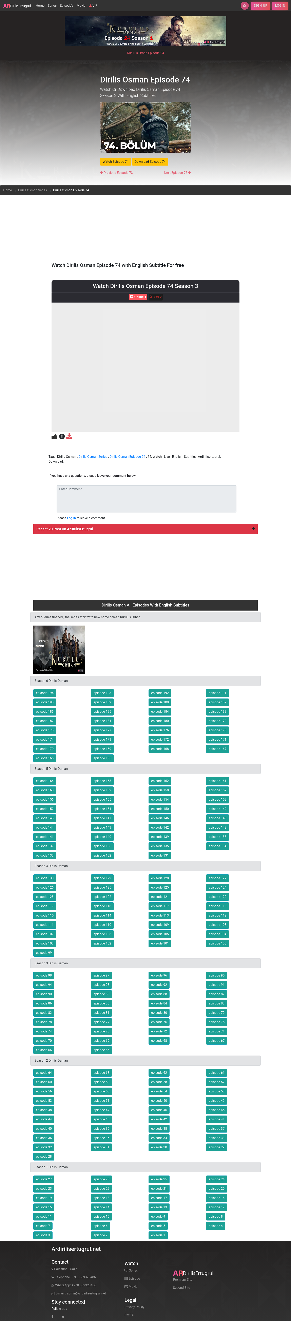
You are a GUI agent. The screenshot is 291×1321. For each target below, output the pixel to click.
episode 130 (45, 878)
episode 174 (45, 739)
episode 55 (101, 1091)
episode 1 (158, 1235)
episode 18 (101, 1198)
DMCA (129, 1315)
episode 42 (159, 1119)
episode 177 (102, 730)
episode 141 (45, 837)
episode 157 (217, 790)
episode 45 (217, 1110)
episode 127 (217, 878)
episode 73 (101, 1031)
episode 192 (160, 693)
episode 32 (44, 1147)
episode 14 (101, 1207)
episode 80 (159, 1013)
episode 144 (45, 827)
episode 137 (45, 846)
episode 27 (44, 1179)
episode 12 (217, 1207)
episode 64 (44, 1073)
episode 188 (160, 702)
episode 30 (159, 1147)
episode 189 (102, 702)
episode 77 (101, 1022)
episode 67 (217, 1041)
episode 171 (217, 739)
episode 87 (217, 994)
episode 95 (217, 975)
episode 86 (44, 1003)
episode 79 (217, 1013)
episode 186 (45, 711)
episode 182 (45, 721)
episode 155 (102, 799)
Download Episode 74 (150, 162)
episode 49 (217, 1101)
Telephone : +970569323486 (74, 1277)
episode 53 (217, 1091)
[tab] (145, 529)
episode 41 (217, 1119)
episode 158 (160, 790)
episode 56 (44, 1091)
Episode (132, 1278)
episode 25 (159, 1179)
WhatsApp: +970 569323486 (74, 1285)
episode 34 (159, 1138)
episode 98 (44, 975)
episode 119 (45, 906)
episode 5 (158, 1226)
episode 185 (102, 711)
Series (52, 5)
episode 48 (44, 1110)
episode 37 (217, 1129)
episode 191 (217, 693)
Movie (81, 5)
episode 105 (160, 934)
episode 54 (159, 1091)
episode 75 (217, 1022)
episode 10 (101, 1216)
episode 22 (101, 1189)
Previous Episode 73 (118, 173)
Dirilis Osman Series (32, 190)
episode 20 (217, 1189)
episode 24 (217, 1179)
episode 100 (217, 943)
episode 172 (160, 739)
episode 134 (217, 846)
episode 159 (102, 790)
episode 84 (159, 1003)
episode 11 (44, 1216)
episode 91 (217, 985)
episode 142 (160, 827)
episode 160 (45, 790)
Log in (71, 518)
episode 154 (160, 799)
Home (41, 5)
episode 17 (159, 1198)
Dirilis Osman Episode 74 (127, 457)
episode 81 (101, 1013)
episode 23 (44, 1189)
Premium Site (182, 1279)
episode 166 (45, 758)
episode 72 (159, 1031)
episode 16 (217, 1198)
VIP (93, 5)
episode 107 (45, 934)
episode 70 (44, 1041)
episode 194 (45, 693)
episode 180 (160, 721)
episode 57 (217, 1082)
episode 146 (160, 818)
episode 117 (160, 906)
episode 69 (101, 1041)
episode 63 (101, 1073)
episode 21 (159, 1189)
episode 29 (217, 1147)
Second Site (181, 1288)
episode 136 (102, 846)
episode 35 (101, 1138)
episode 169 (102, 749)
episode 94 (44, 985)
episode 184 (160, 711)
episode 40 (44, 1129)
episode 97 (101, 975)
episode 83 (217, 1003)
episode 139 (160, 837)
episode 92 (159, 985)
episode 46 (159, 1110)
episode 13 (159, 1207)
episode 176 (160, 730)
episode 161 (217, 781)
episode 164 (45, 781)
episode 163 (102, 781)
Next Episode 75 (175, 173)
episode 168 (160, 749)
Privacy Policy (134, 1307)
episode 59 (101, 1082)
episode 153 (217, 799)
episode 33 (217, 1138)
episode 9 (158, 1216)
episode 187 (217, 702)
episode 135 (160, 846)
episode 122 (102, 897)
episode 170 (45, 749)
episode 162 (160, 781)
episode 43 (101, 1119)
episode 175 (217, 730)
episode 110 (102, 925)
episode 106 (102, 934)
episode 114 (102, 915)
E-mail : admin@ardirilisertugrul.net (79, 1293)
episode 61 (217, 1073)
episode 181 (102, 721)
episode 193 (102, 693)
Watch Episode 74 (116, 162)
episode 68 (159, 1041)
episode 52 (44, 1101)
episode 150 (160, 809)
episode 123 (45, 897)
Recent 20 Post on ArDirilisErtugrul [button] (145, 529)
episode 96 (159, 975)
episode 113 (160, 915)
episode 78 (44, 1022)
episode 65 (101, 1050)
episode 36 (44, 1138)
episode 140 (102, 837)
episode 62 (159, 1073)
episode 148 (45, 818)
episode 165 (102, 758)
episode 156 (45, 799)
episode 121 (160, 897)
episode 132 (102, 855)
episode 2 (101, 1235)
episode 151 (102, 809)
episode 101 (160, 943)
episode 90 (44, 994)
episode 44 (44, 1119)
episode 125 (102, 887)
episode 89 (101, 994)
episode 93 (101, 985)
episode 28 (44, 1156)
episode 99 (44, 953)
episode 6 (101, 1226)
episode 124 (217, 887)
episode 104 (217, 934)
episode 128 (160, 878)
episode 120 (217, 897)
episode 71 (217, 1031)
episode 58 (159, 1082)
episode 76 (159, 1022)
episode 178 (45, 730)
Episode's (66, 5)
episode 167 (217, 749)
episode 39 (101, 1129)
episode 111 (45, 925)
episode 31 (101, 1147)
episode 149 (217, 809)
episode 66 (44, 1050)
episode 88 (159, 994)
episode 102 (102, 943)
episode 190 (45, 702)
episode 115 (45, 915)
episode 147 (102, 818)
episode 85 (101, 1003)
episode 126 (45, 887)
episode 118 (102, 906)
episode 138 (217, 837)
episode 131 (160, 855)
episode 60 (44, 1082)
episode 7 (43, 1226)
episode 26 (101, 1179)
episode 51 (101, 1101)
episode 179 (217, 721)
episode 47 (101, 1110)
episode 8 (216, 1216)
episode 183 (217, 711)
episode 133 (45, 855)
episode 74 (44, 1031)
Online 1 (137, 297)
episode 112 (217, 915)
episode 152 (45, 809)
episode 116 (217, 906)
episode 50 (159, 1101)
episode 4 (216, 1226)
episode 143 (102, 827)
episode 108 (217, 925)
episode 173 (102, 739)
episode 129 (102, 878)
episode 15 (44, 1207)
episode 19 (44, 1198)
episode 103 (45, 943)
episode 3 (43, 1235)
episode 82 (44, 1013)
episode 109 (160, 925)
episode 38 (159, 1129)
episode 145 (217, 818)
